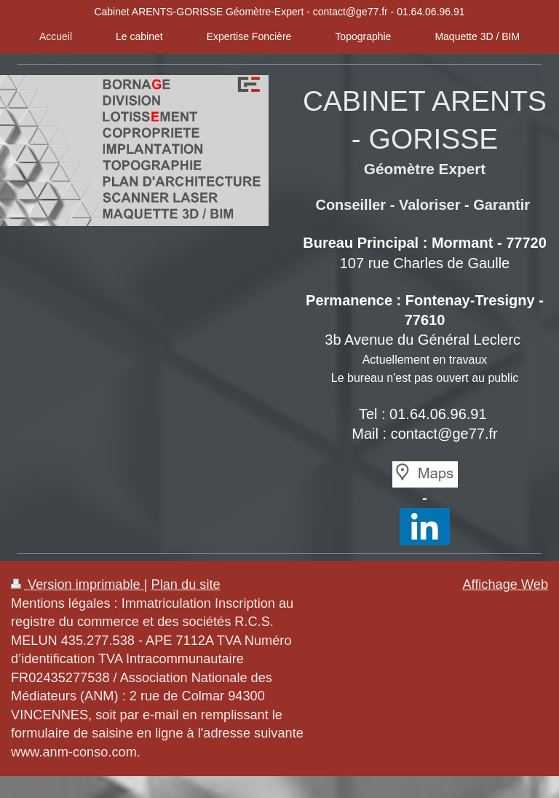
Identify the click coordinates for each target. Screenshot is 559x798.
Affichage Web (505, 584)
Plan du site (186, 584)
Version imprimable (77, 584)
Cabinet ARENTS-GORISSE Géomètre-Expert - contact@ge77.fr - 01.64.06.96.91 (279, 11)
